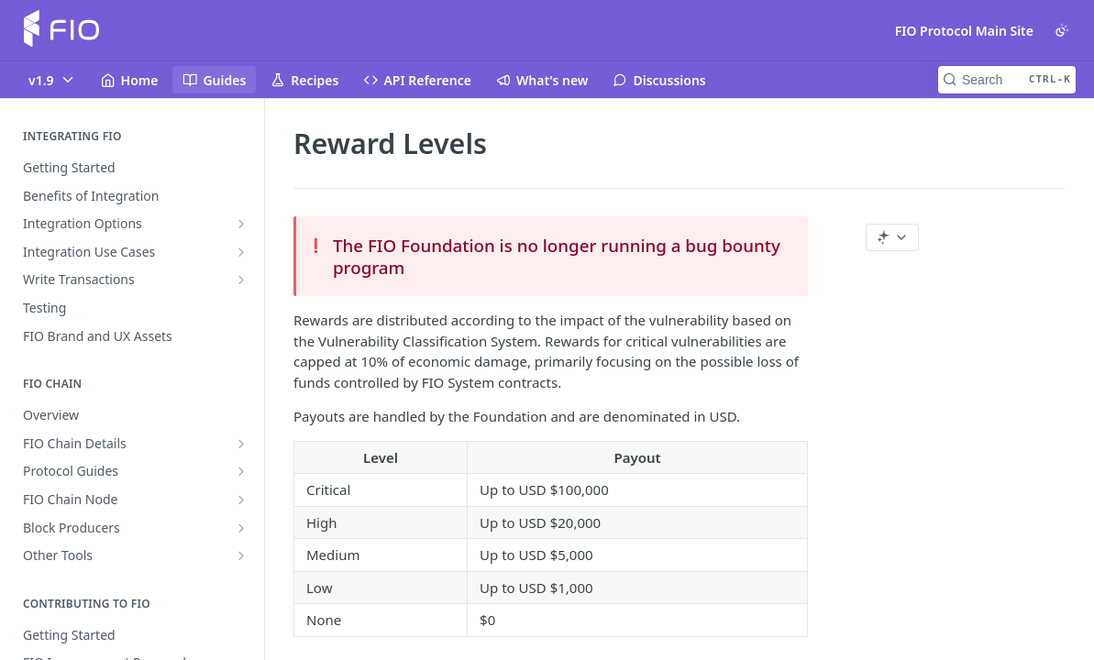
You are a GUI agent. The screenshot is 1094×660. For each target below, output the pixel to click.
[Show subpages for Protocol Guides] (241, 471)
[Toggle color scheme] (1062, 30)
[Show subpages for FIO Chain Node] (241, 499)
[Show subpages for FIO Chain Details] (241, 443)
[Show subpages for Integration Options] (241, 223)
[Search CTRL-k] (1007, 80)
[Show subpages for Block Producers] (241, 528)
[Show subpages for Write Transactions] (241, 279)
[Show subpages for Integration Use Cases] (241, 252)
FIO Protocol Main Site (964, 30)
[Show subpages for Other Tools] (241, 555)
